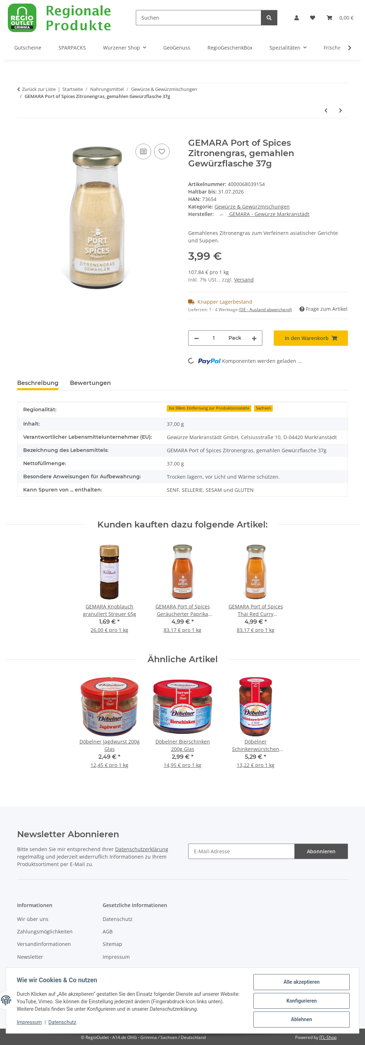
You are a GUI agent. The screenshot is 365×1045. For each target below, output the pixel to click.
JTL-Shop (327, 1037)
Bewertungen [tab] (90, 383)
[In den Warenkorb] (23, 134)
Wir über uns (32, 919)
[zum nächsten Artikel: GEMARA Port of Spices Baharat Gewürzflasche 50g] (340, 110)
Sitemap (112, 944)
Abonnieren (321, 851)
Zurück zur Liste (39, 89)
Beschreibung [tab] (37, 383)
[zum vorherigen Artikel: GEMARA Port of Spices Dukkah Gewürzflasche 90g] (326, 110)
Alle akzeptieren (301, 982)
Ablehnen (300, 1020)
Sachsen (263, 408)
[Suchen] (198, 17)
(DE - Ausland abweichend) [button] (265, 310)
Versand (244, 279)
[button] (296, 17)
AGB (108, 931)
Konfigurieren (301, 1001)
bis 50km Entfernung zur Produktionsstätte (209, 408)
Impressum (29, 1023)
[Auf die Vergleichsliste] (143, 151)
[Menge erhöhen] (254, 338)
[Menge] (213, 338)
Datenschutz (63, 1023)
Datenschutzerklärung (141, 849)
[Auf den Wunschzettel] (162, 151)
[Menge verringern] (196, 338)
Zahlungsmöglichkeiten (45, 931)
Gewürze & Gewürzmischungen (252, 206)
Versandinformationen (44, 944)
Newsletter (30, 956)
